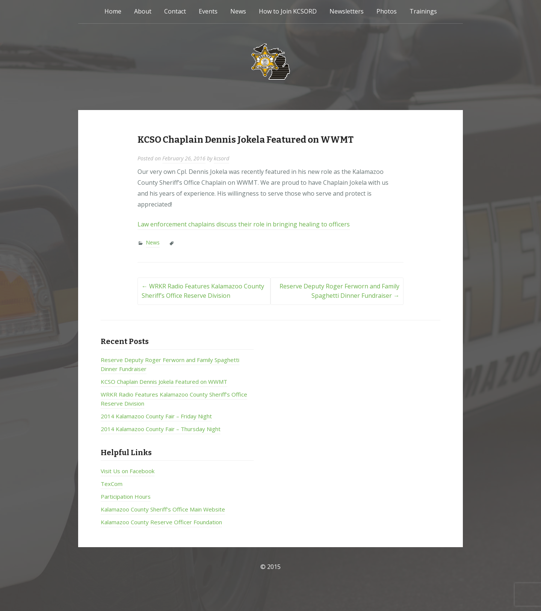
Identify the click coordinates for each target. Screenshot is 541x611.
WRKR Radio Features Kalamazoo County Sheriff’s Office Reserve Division (203, 291)
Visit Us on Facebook (127, 471)
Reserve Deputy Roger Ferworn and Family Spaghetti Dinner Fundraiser (339, 291)
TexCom (111, 483)
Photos (386, 11)
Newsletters (346, 11)
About (142, 11)
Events (208, 11)
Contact (175, 11)
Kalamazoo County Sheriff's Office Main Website (163, 509)
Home (112, 11)
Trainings (423, 11)
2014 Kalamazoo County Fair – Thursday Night (161, 429)
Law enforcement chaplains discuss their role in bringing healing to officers (244, 224)
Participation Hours (126, 496)
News (238, 11)
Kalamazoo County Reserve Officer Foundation (161, 522)
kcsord (221, 158)
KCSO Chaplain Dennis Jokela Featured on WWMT (164, 381)
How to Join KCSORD (288, 11)
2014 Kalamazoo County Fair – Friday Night (156, 416)
